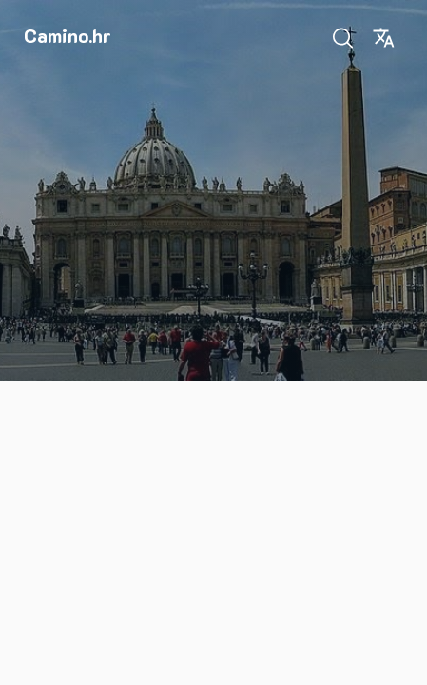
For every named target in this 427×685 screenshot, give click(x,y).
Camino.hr (67, 35)
